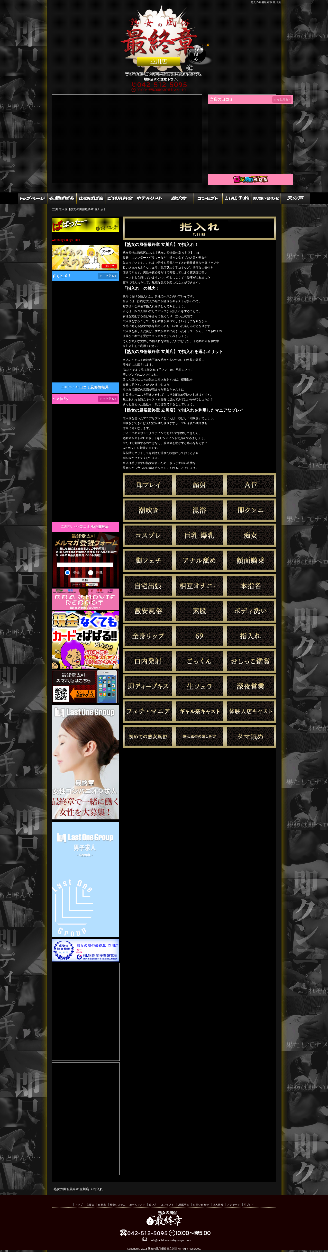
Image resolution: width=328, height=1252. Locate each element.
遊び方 (153, 1204)
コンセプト (167, 1204)
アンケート (233, 1204)
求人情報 (218, 1204)
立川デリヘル (70, 387)
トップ (79, 1204)
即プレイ (249, 1204)
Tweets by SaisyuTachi (65, 240)
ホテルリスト (137, 1204)
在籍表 (90, 1204)
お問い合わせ (201, 1204)
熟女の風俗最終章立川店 (162, 1248)
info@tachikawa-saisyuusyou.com (171, 1240)
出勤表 (102, 1204)
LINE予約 (183, 1204)
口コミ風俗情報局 (94, 387)
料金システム (118, 1204)
